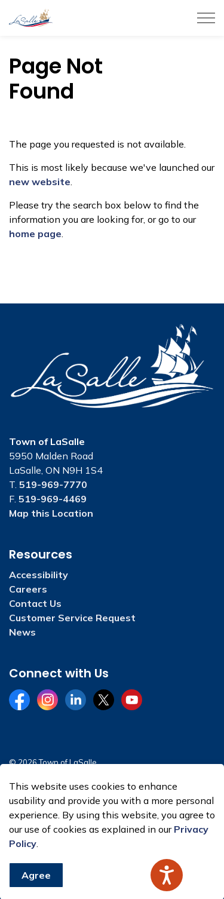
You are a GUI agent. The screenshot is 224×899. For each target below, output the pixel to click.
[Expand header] (206, 18)
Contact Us (35, 603)
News (22, 632)
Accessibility (38, 575)
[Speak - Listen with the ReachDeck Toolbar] (167, 875)
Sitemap (26, 785)
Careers (28, 589)
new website (39, 182)
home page (35, 234)
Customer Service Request (72, 618)
